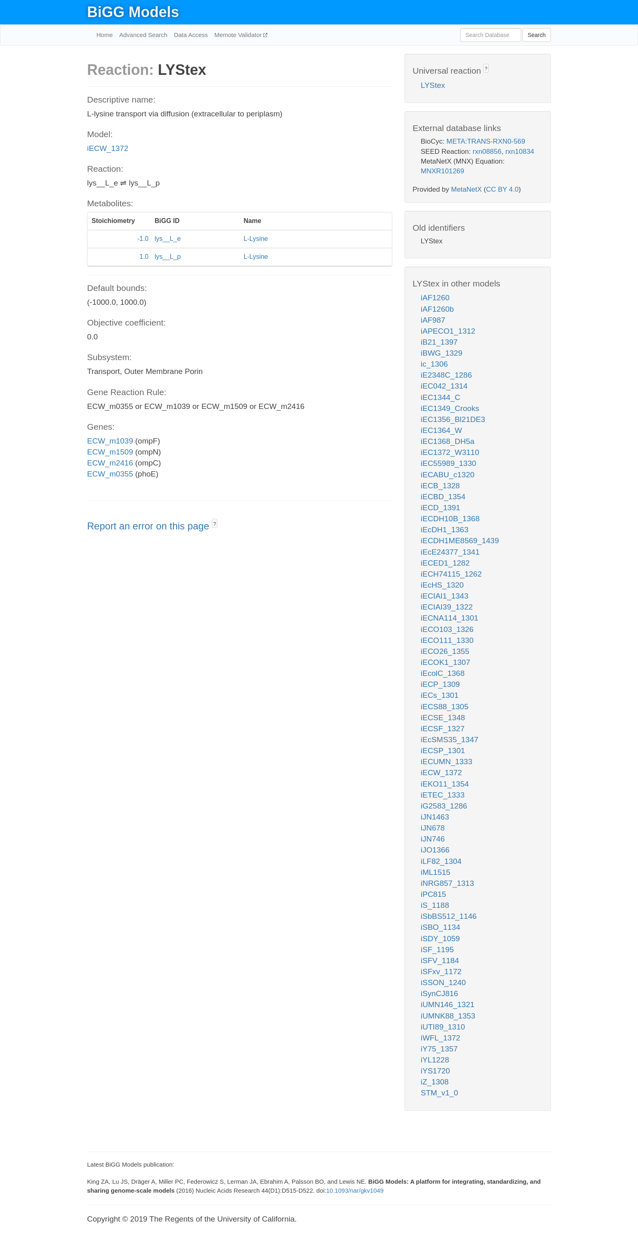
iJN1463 (435, 817)
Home (104, 34)
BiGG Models (133, 12)
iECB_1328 (440, 485)
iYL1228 (435, 1060)
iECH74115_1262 (451, 574)
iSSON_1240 (443, 982)
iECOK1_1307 (445, 662)
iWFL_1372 (440, 1038)
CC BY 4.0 (502, 189)
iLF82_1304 (441, 861)
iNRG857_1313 (447, 883)
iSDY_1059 (440, 938)
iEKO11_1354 (445, 784)
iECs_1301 (440, 695)
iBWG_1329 (441, 353)
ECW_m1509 (110, 452)
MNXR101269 (442, 171)
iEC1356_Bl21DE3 (453, 419)
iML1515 (435, 872)
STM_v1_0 (439, 1093)
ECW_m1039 (110, 441)
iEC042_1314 (444, 386)
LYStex (433, 85)
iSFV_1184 (440, 960)
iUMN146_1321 (447, 1004)
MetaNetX (466, 189)
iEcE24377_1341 (450, 552)
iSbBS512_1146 (448, 916)
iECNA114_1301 (449, 618)
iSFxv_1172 (441, 971)
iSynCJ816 (439, 993)
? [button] (214, 524)
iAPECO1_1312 (448, 331)
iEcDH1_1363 (444, 529)
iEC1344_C (440, 397)
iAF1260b (437, 309)
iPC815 (433, 894)
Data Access (191, 34)
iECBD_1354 (443, 496)
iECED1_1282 (445, 563)
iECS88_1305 (444, 706)
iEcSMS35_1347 (449, 739)
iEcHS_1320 (442, 585)
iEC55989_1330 (448, 463)
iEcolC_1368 (443, 673)
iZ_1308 (435, 1082)
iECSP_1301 (443, 750)
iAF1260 (435, 297)
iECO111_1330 (447, 640)
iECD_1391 (440, 507)
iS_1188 (435, 905)
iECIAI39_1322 (447, 607)
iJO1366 (435, 850)
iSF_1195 (437, 949)
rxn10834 (519, 151)
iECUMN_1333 (446, 761)
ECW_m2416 (110, 463)
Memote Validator (239, 34)
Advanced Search (143, 34)
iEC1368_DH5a (447, 441)
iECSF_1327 (443, 728)
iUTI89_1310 (443, 1027)
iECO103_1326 (447, 629)
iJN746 (433, 839)
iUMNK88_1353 (448, 1016)
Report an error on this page (149, 525)
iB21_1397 (439, 342)
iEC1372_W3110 (450, 452)
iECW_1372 (107, 148)
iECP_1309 (440, 684)
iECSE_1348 (443, 717)
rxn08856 (487, 151)
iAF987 (433, 320)
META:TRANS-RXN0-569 (485, 141)
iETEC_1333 (443, 795)
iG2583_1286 (444, 806)
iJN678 (433, 828)
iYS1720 (435, 1071)
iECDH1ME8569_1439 (460, 540)
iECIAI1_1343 (444, 596)
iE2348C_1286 (446, 375)
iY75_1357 (439, 1049)
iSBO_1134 (440, 927)
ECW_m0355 (110, 474)
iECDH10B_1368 (450, 518)
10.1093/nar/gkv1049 (355, 1190)
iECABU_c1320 (447, 474)
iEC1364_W (441, 430)
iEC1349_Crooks (450, 408)
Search (537, 35)
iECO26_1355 (445, 651)
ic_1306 (434, 364)
